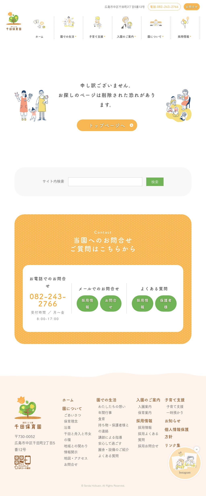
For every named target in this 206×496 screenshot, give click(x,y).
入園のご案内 (125, 36)
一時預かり (174, 412)
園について (154, 36)
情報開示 (71, 452)
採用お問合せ (148, 446)
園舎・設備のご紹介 (113, 449)
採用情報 (183, 36)
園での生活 (67, 36)
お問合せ (192, 7)
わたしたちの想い (112, 406)
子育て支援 (96, 36)
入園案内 (145, 406)
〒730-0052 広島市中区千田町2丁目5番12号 (34, 442)
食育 (101, 418)
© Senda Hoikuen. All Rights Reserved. (103, 485)
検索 (155, 182)
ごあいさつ (72, 415)
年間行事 (105, 412)
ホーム (39, 36)
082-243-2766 (48, 300)
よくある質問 (108, 455)
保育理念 (71, 421)
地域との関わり (76, 446)
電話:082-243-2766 (164, 7)
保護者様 (166, 303)
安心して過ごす (110, 443)
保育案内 (145, 412)
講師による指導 (110, 437)
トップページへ (107, 125)
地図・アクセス (76, 458)
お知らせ (173, 421)
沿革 (67, 427)
